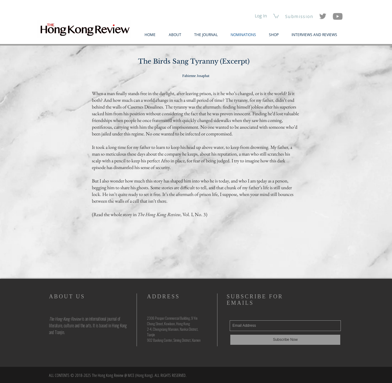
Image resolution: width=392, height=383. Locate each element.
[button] (276, 15)
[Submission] (299, 16)
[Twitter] (322, 16)
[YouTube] (338, 16)
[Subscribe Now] (285, 339)
